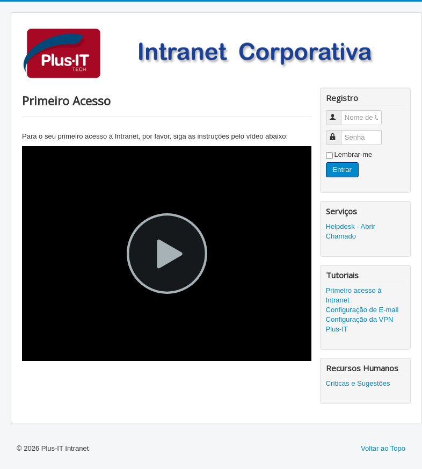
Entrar (342, 169)
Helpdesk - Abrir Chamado (350, 231)
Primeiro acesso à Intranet (354, 295)
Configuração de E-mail (362, 310)
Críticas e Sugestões (358, 383)
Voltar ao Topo (383, 448)
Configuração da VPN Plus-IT (360, 324)
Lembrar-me (353, 154)
